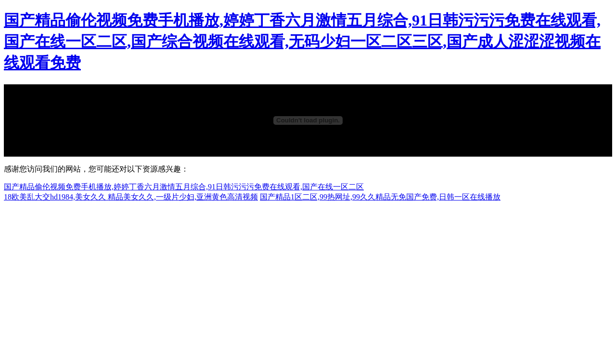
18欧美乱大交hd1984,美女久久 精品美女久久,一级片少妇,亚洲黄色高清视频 (131, 197)
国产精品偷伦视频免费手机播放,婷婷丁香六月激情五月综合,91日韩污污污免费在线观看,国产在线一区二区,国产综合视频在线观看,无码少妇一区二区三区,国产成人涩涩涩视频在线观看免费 (302, 41)
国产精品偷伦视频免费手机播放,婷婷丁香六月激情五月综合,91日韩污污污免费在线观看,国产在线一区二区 (184, 187)
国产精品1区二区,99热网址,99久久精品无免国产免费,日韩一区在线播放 (380, 197)
